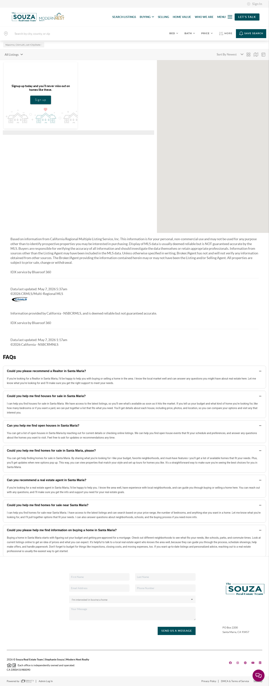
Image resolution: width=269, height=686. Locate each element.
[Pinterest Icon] (245, 663)
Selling (13, 591)
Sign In (254, 4)
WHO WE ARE (204, 16)
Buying (14, 586)
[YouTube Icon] (253, 663)
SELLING (163, 16)
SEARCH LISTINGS (124, 16)
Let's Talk (247, 16)
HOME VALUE (182, 16)
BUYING (147, 16)
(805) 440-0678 (231, 637)
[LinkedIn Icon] (260, 663)
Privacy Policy (208, 681)
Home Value (17, 602)
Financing (15, 597)
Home (13, 575)
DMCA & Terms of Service (235, 681)
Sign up (40, 99)
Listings (14, 580)
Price (207, 33)
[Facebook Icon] (230, 663)
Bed (174, 33)
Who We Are (17, 607)
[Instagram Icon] (237, 663)
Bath (189, 33)
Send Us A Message (176, 630)
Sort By (221, 54)
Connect (14, 613)
